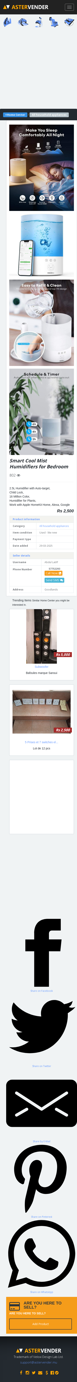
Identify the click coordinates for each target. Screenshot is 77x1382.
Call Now (53, 573)
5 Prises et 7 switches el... (41, 742)
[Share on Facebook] (41, 955)
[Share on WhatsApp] (41, 1256)
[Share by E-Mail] (41, 1105)
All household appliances (54, 526)
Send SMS (54, 580)
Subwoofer (41, 666)
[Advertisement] (38, 69)
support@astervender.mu (38, 1362)
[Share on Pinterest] (41, 1181)
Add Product (40, 1324)
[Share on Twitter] (41, 1030)
